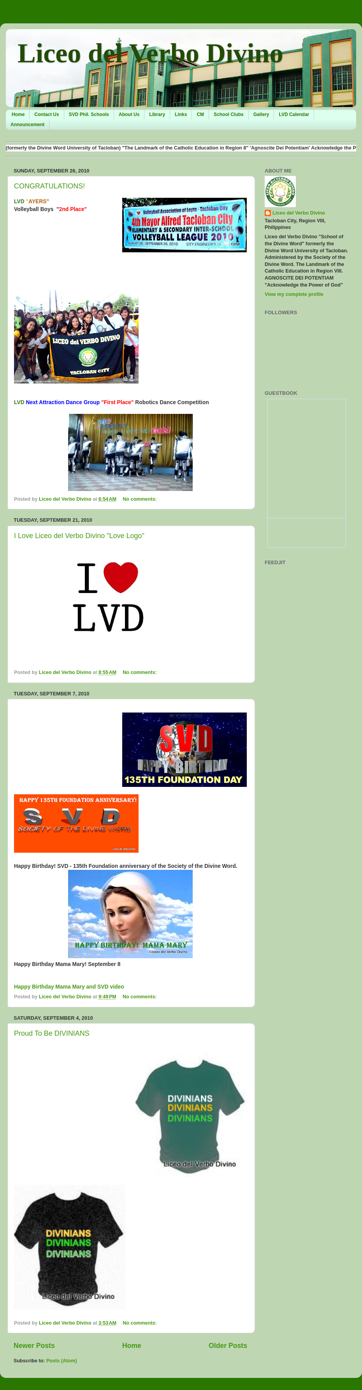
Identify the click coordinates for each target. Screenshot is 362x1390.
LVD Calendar (294, 114)
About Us (129, 114)
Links (181, 114)
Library (157, 114)
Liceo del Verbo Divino (150, 53)
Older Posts (228, 1346)
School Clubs (229, 114)
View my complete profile (294, 294)
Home (18, 114)
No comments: (140, 499)
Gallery (261, 114)
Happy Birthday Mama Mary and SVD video (69, 987)
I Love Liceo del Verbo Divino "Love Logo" (79, 536)
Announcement (27, 124)
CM (200, 114)
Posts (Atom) (61, 1361)
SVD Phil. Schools (89, 114)
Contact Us (46, 114)
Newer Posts (34, 1346)
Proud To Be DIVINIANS (52, 1033)
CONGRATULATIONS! (49, 186)
